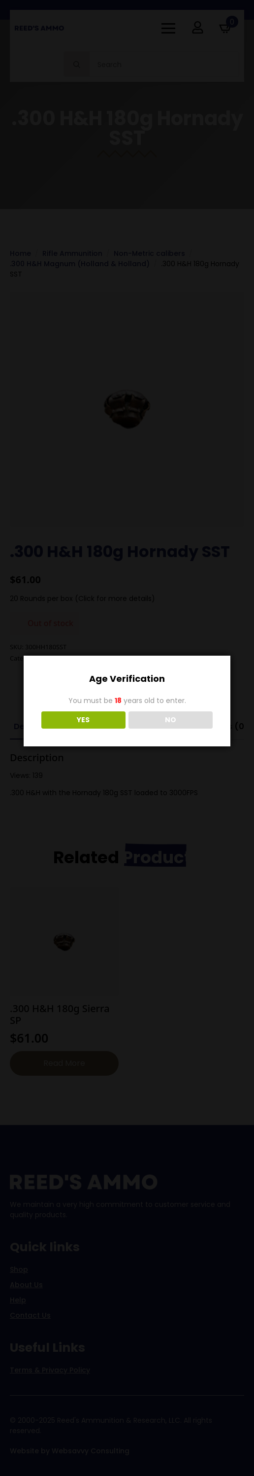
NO (170, 720)
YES (83, 720)
